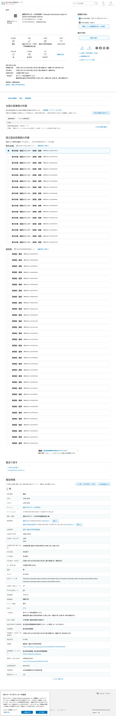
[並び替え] (12, 118)
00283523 (69, 524)
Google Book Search (16, 470)
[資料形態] (24, 118)
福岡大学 (26, 521)
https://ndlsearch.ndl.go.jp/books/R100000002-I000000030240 (44, 647)
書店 (20, 98)
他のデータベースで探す (87, 60)
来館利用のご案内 (44, 146)
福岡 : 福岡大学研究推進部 (31, 529)
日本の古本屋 (13, 467)
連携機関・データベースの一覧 (53, 110)
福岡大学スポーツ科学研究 (31, 507)
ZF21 (24, 608)
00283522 (45, 521)
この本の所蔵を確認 (102, 127)
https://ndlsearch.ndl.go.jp (32, 654)
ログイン (110, 3)
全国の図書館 (12, 98)
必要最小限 (27, 712)
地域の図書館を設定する (102, 113)
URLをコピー (89, 48)
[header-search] (85, 3)
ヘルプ (103, 3)
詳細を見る (60, 54)
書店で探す (94, 38)
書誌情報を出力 (84, 56)
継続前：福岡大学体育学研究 (15, 85)
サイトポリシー (61, 710)
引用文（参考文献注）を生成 (88, 53)
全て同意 (41, 712)
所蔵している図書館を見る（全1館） (94, 26)
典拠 (55, 521)
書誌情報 (28, 98)
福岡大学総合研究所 (29, 524)
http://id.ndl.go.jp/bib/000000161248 (35, 661)
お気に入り (82, 48)
